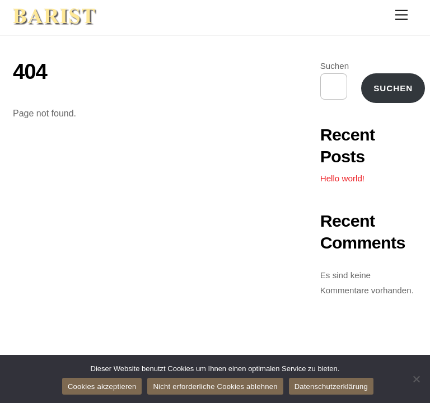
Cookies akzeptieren (102, 386)
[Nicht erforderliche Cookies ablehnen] (416, 379)
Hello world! (342, 178)
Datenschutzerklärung (331, 386)
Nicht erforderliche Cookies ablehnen (215, 386)
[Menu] (401, 15)
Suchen (334, 66)
